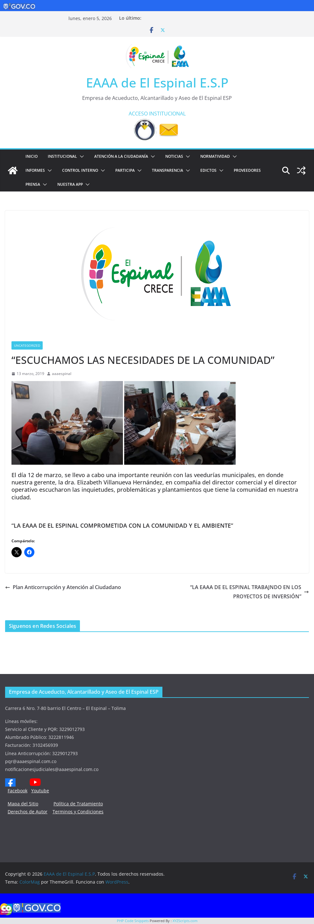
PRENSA (32, 184)
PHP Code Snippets (133, 920)
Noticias (174, 156)
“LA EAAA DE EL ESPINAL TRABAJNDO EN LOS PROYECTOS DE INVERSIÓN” (249, 592)
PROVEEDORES (247, 170)
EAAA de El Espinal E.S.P (157, 82)
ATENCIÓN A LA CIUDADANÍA (121, 156)
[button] (80, 156)
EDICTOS (208, 170)
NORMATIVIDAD (215, 156)
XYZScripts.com (185, 920)
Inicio (31, 156)
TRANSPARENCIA (167, 170)
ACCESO (138, 113)
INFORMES (35, 170)
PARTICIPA (125, 170)
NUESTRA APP (70, 184)
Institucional (62, 156)
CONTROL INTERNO (80, 170)
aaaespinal (61, 373)
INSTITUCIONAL (167, 113)
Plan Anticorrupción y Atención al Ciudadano (63, 587)
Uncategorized (27, 345)
